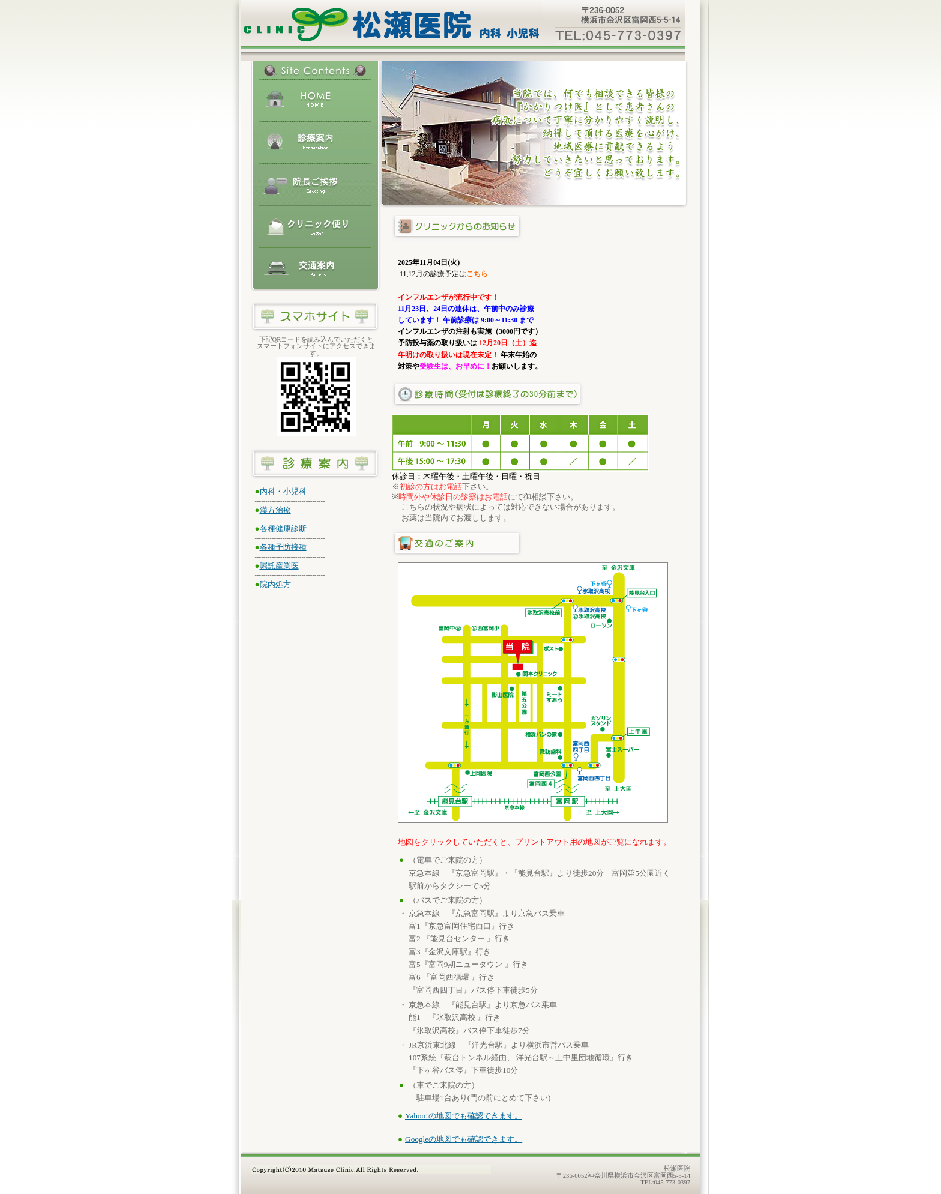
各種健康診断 (283, 528)
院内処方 (275, 584)
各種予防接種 (283, 547)
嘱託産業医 (279, 565)
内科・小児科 (283, 491)
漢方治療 (275, 509)
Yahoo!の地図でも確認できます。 (463, 1115)
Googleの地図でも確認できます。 (463, 1139)
